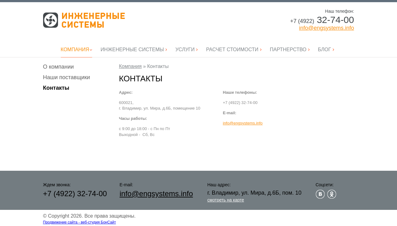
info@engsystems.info (326, 28)
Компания (130, 66)
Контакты (56, 88)
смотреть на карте (225, 199)
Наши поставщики (66, 77)
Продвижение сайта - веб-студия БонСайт (79, 222)
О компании (58, 67)
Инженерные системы (84, 20)
